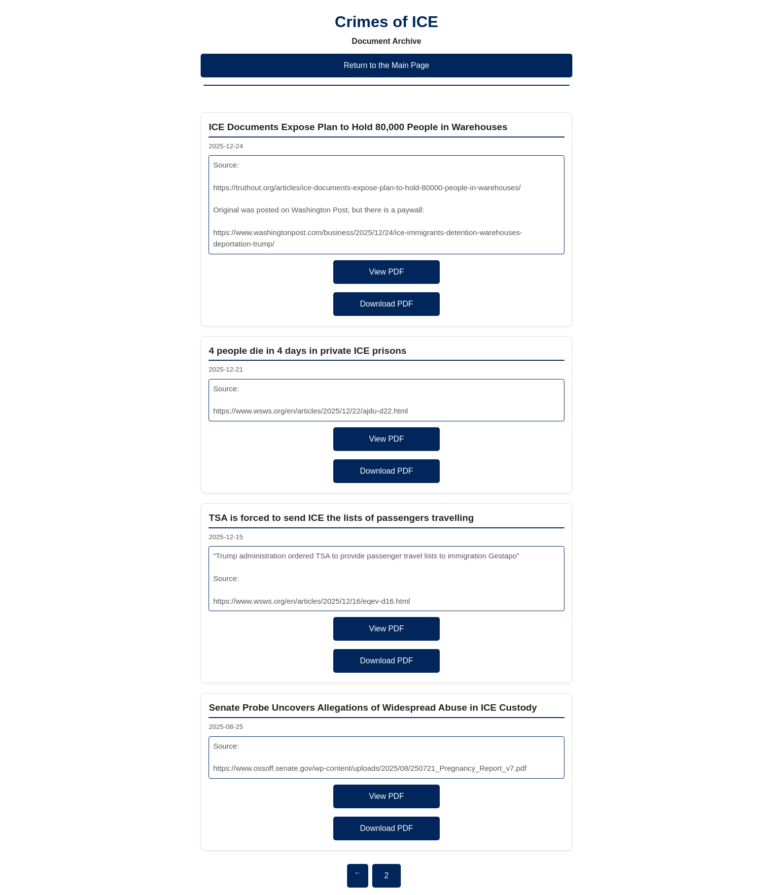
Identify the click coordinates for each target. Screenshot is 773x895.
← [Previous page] (357, 873)
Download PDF (386, 304)
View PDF (386, 272)
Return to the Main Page (386, 65)
